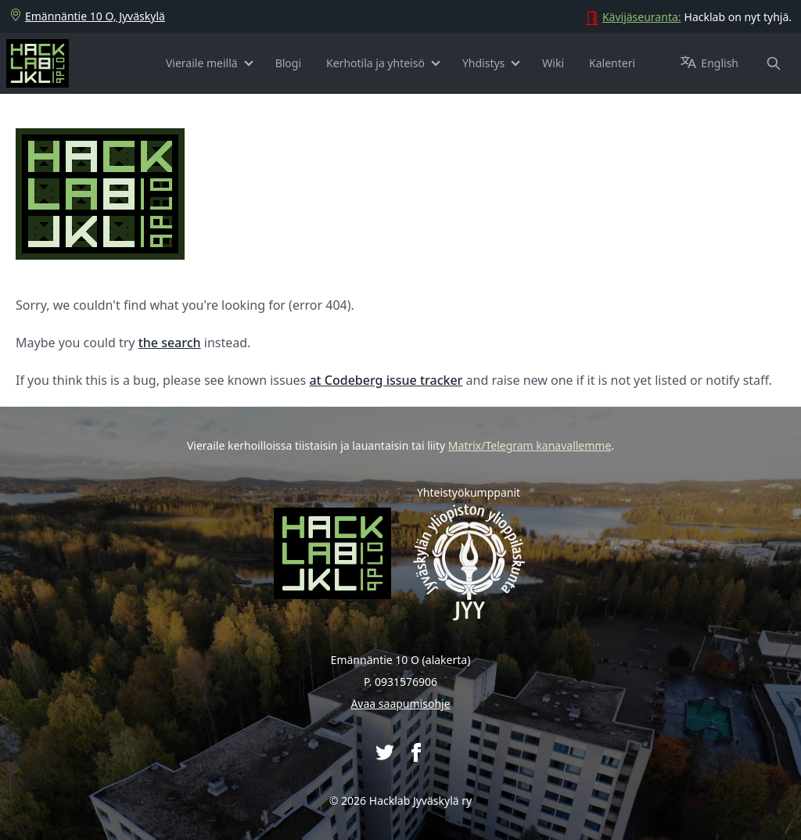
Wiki (553, 63)
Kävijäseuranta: (641, 16)
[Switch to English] (719, 63)
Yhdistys (483, 63)
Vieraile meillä (202, 63)
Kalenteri (612, 63)
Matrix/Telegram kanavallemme (530, 445)
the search (169, 342)
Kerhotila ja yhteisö (375, 63)
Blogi (288, 63)
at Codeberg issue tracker (385, 380)
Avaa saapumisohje (400, 703)
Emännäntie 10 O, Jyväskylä (87, 16)
